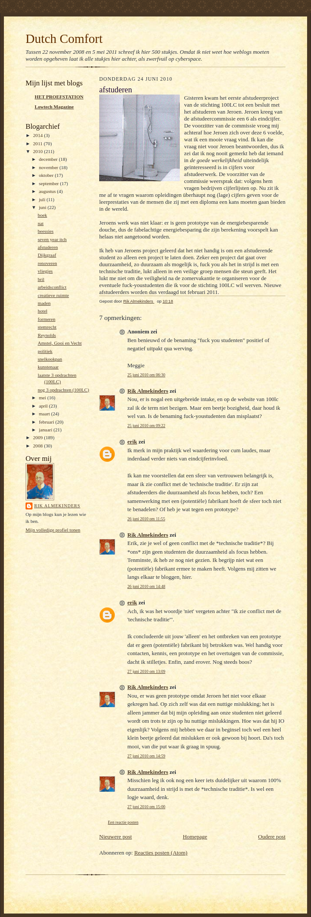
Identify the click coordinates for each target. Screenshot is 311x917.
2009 (38, 437)
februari (47, 421)
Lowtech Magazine (54, 106)
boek (42, 215)
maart (45, 413)
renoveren (47, 263)
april (44, 405)
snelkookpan (50, 359)
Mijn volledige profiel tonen (53, 529)
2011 (38, 143)
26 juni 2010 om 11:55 (146, 518)
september (49, 183)
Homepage (195, 836)
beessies (46, 231)
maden (44, 303)
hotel (42, 310)
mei (43, 397)
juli (43, 199)
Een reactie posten (123, 822)
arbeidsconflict (52, 287)
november (49, 167)
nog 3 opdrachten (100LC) (63, 389)
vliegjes (45, 271)
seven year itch (52, 239)
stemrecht (47, 327)
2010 (38, 151)
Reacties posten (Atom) (161, 852)
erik (132, 441)
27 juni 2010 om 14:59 (146, 756)
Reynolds (47, 335)
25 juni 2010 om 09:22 (146, 425)
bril (41, 279)
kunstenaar (48, 366)
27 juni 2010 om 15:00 (146, 806)
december (49, 159)
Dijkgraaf (47, 255)
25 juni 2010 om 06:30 (146, 374)
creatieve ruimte (53, 295)
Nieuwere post (115, 836)
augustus (48, 191)
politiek (45, 351)
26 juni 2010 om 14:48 (146, 586)
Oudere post (271, 836)
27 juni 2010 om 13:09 (146, 671)
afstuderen (48, 247)
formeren (46, 319)
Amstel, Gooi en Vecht (60, 343)
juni (43, 207)
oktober (47, 175)
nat (41, 223)
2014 (38, 135)
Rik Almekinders (57, 505)
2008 (38, 445)
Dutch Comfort (64, 39)
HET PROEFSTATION (59, 96)
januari (46, 429)
